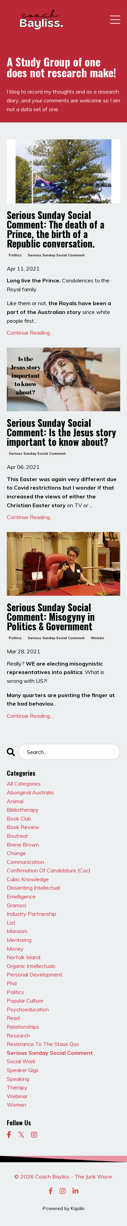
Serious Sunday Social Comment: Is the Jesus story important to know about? (61, 432)
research (18, 1035)
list (11, 922)
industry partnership (31, 913)
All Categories (24, 783)
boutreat (17, 835)
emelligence (21, 896)
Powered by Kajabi (63, 1208)
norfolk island (23, 957)
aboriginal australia (30, 792)
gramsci (16, 905)
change (16, 853)
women (97, 638)
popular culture (25, 1000)
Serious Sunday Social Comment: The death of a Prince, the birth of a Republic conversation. (55, 229)
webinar (17, 1096)
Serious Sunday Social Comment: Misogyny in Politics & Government (51, 616)
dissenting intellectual (33, 887)
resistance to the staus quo (43, 1044)
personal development (34, 974)
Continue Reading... (30, 332)
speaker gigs (23, 1070)
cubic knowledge (28, 879)
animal (15, 801)
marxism (17, 931)
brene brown (23, 844)
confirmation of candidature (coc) (48, 870)
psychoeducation (28, 1009)
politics (15, 255)
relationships (23, 1026)
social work (21, 1061)
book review (23, 827)
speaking (18, 1078)
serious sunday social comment (56, 255)
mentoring (19, 939)
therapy (17, 1087)
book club (19, 818)
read (13, 1017)
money (15, 948)
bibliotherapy (23, 809)
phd (12, 983)
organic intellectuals (31, 966)
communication (25, 861)
